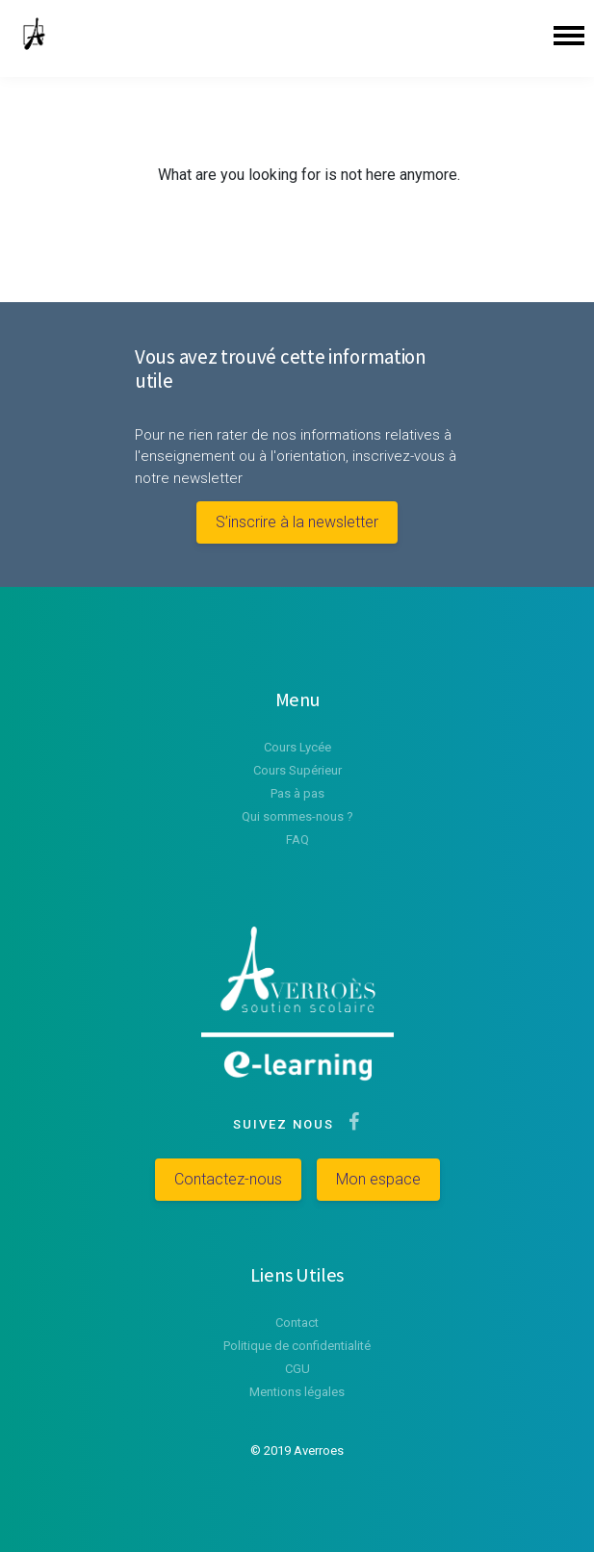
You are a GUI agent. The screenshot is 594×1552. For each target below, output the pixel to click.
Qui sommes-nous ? (297, 816)
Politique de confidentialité (297, 1345)
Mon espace (378, 1179)
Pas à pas (297, 793)
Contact (297, 1322)
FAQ (297, 839)
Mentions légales (297, 1392)
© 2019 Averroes (297, 1450)
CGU (297, 1368)
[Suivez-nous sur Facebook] (350, 1124)
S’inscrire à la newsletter (297, 522)
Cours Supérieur (297, 770)
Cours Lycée (297, 747)
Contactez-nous (228, 1179)
